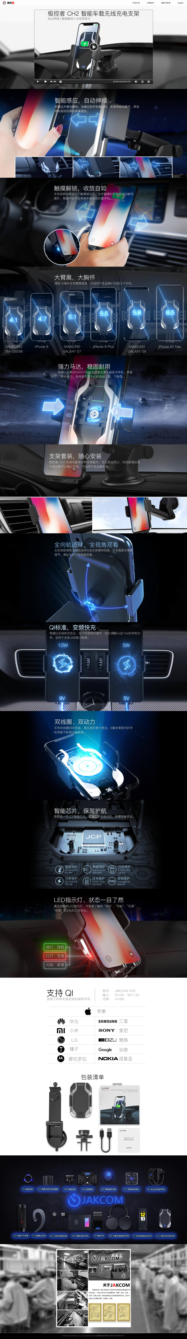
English (180, 3)
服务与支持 (165, 3)
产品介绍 (136, 3)
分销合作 (150, 3)
